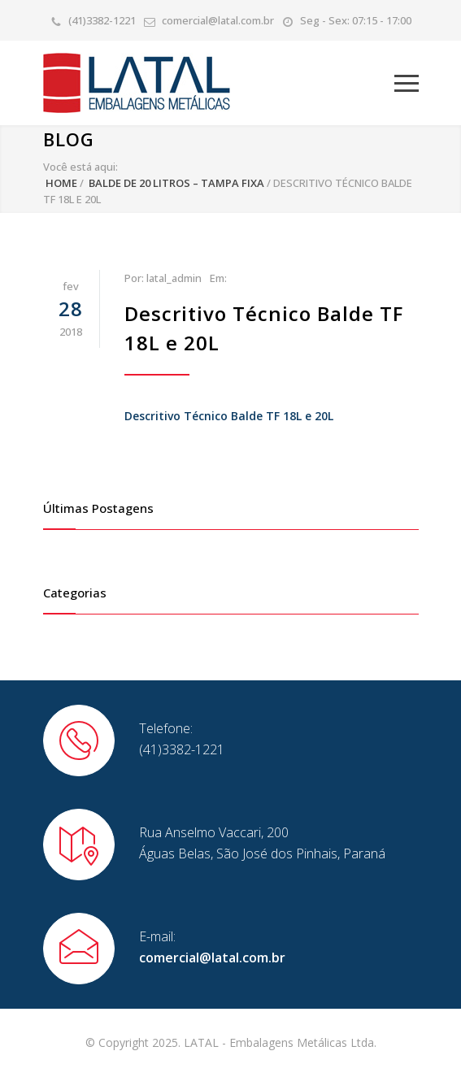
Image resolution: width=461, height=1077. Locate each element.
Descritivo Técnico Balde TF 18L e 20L (228, 415)
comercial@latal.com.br (218, 20)
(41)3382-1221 (102, 20)
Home (61, 183)
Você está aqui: (80, 166)
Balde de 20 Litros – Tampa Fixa (176, 183)
